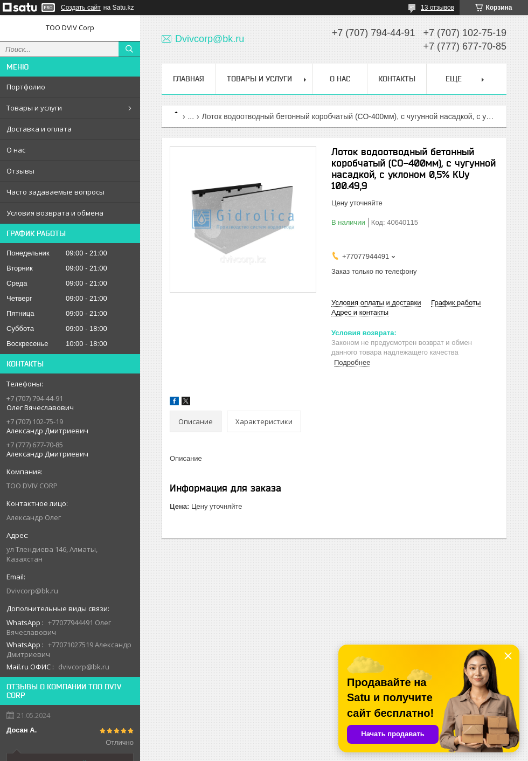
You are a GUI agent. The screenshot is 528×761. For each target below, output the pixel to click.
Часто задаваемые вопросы (55, 192)
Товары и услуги (34, 108)
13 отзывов (437, 7)
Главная (188, 78)
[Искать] (129, 49)
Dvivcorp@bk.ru (32, 591)
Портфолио (25, 87)
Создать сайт (81, 7)
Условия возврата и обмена (54, 213)
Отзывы (20, 171)
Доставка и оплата (39, 129)
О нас (15, 150)
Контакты (396, 78)
